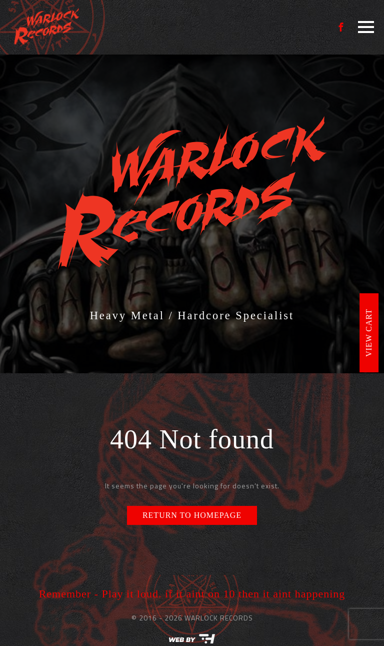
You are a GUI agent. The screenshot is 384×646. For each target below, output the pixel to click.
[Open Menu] (366, 27)
